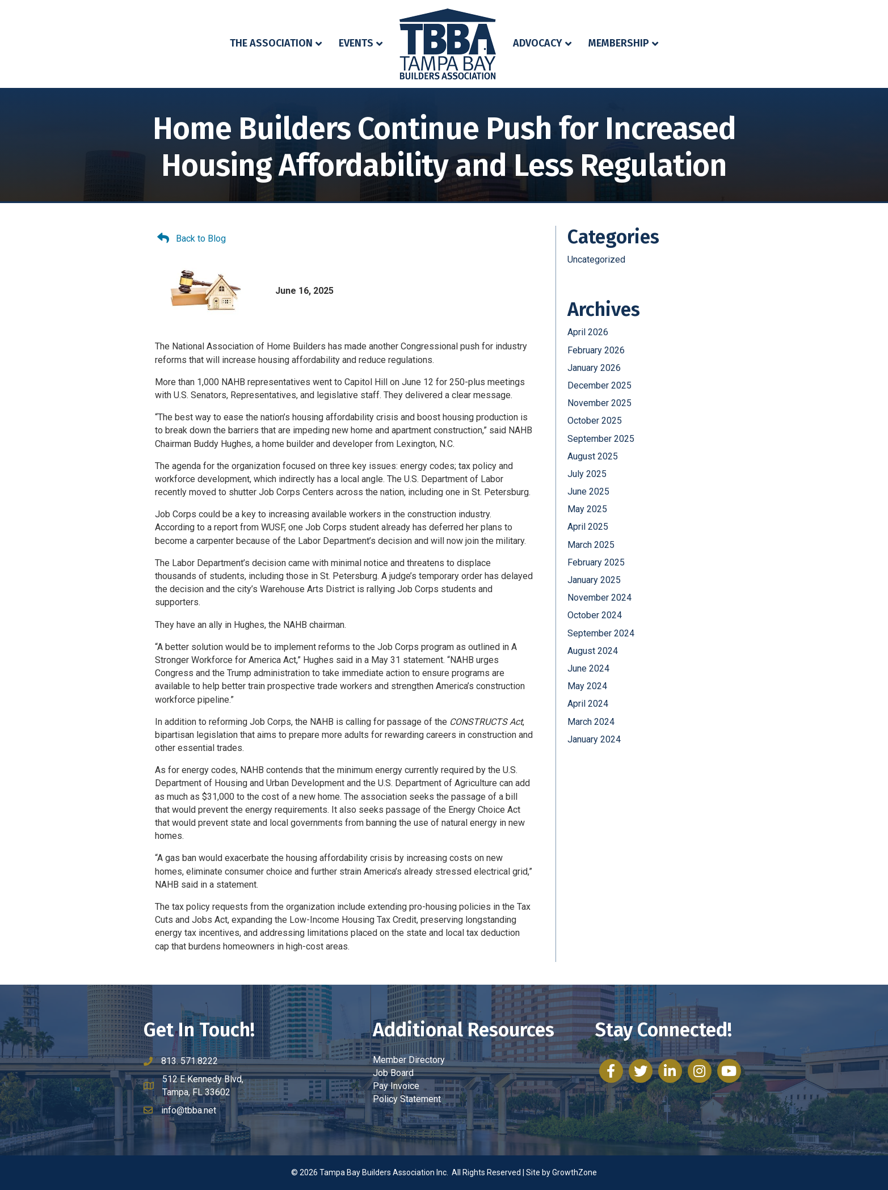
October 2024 (594, 615)
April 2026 (587, 332)
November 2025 (599, 403)
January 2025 (594, 580)
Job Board (393, 1072)
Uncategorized (596, 259)
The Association (271, 43)
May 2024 (587, 686)
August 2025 (592, 456)
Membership (618, 43)
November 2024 (599, 597)
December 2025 (599, 385)
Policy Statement (407, 1099)
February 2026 (596, 350)
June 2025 (588, 491)
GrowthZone (574, 1172)
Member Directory (409, 1059)
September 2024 (600, 633)
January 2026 (594, 367)
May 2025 (587, 509)
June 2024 (588, 668)
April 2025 (587, 526)
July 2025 (587, 474)
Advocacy (537, 43)
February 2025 (596, 562)
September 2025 (600, 438)
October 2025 (594, 420)
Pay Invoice (396, 1086)
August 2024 (592, 650)
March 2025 (591, 544)
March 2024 (591, 721)
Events (356, 43)
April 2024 (587, 703)
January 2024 (594, 739)
